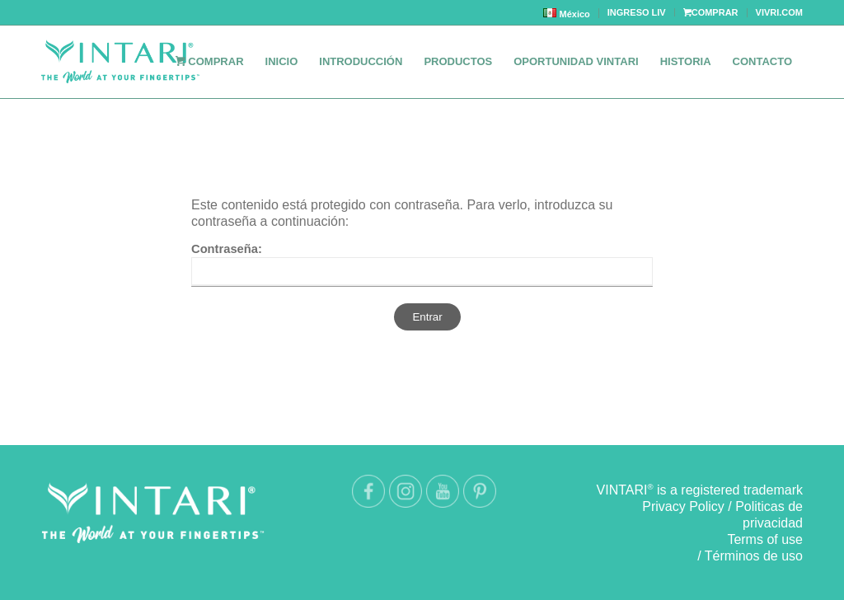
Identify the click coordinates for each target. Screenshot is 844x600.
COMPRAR (710, 12)
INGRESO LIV (636, 12)
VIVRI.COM (779, 12)
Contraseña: (422, 264)
